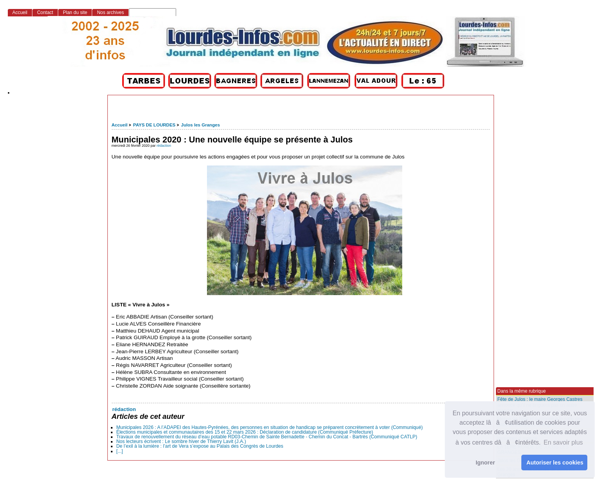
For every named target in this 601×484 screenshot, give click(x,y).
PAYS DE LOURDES (154, 125)
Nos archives (110, 12)
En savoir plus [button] (563, 442)
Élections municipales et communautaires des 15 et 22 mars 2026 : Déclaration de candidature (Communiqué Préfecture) (244, 432)
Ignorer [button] (485, 462)
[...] (119, 451)
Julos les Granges (200, 125)
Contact (45, 12)
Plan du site (75, 12)
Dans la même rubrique (522, 391)
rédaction (164, 146)
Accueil (120, 125)
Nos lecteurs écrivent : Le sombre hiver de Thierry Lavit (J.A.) (181, 441)
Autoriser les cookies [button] (554, 462)
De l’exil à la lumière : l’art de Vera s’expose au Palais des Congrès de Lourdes (200, 446)
